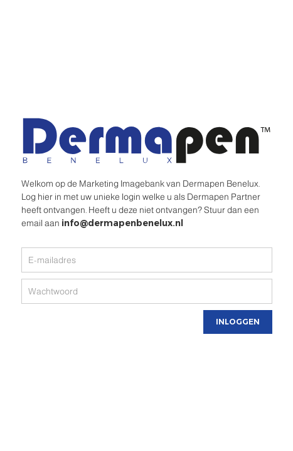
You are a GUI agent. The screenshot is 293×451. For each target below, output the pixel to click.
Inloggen (238, 321)
